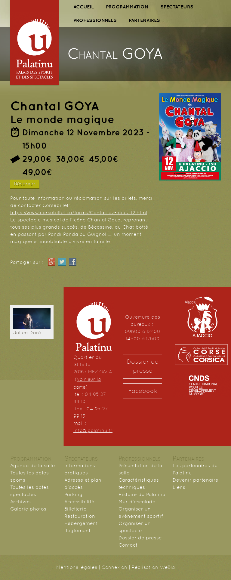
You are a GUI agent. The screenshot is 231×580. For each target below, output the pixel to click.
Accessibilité (79, 501)
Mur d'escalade (137, 501)
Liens (179, 487)
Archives (20, 501)
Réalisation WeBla (153, 567)
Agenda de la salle (32, 465)
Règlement (77, 530)
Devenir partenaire (195, 480)
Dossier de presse (143, 366)
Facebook (142, 390)
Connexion (114, 567)
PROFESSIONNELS (95, 20)
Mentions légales (76, 567)
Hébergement (81, 523)
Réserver (24, 184)
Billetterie (75, 509)
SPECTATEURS (176, 6)
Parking (73, 494)
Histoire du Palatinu (142, 494)
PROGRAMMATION (127, 6)
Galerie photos (28, 509)
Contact (128, 545)
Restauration (79, 516)
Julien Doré (27, 332)
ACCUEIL (83, 6)
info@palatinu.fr (92, 430)
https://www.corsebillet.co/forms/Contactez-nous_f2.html (78, 212)
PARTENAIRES (144, 20)
